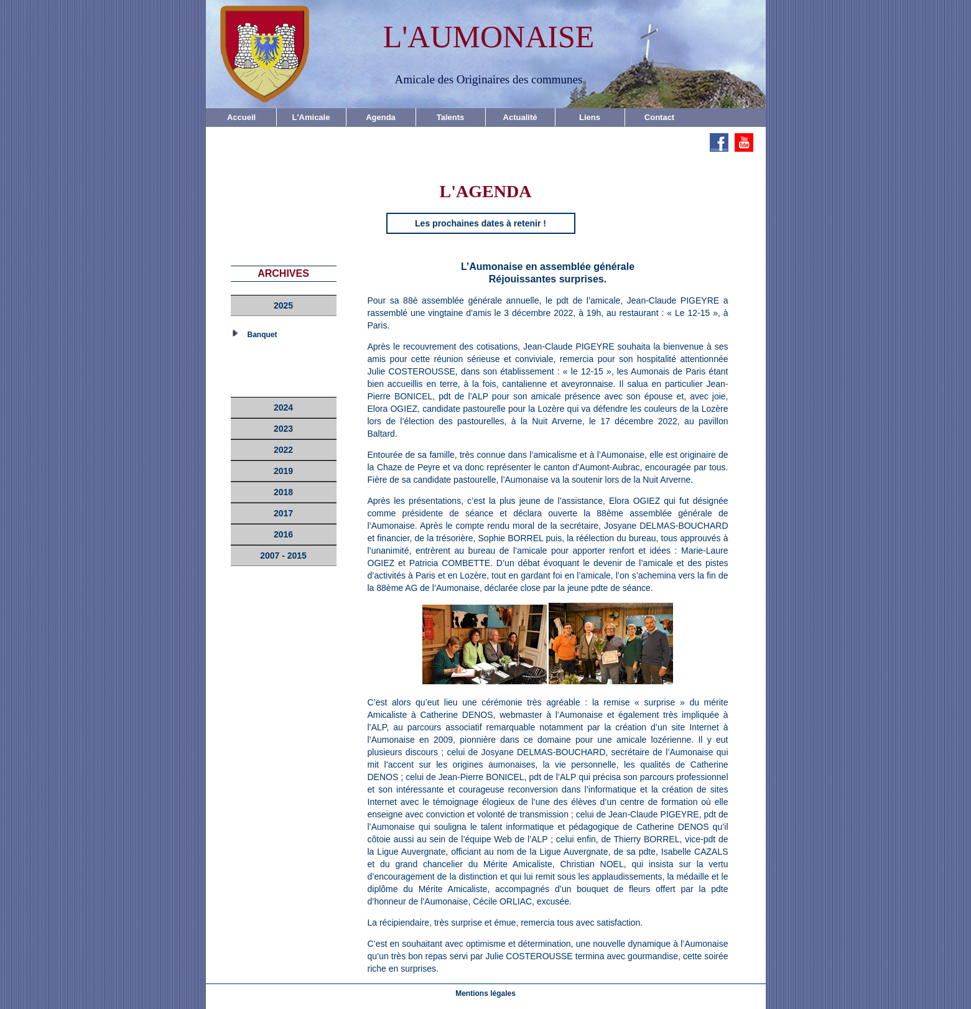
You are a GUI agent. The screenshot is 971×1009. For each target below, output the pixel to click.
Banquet (262, 334)
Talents (451, 117)
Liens (589, 117)
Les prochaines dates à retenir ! (480, 223)
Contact (659, 117)
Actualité (520, 117)
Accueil (241, 117)
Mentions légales (485, 993)
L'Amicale (311, 117)
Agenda (381, 117)
